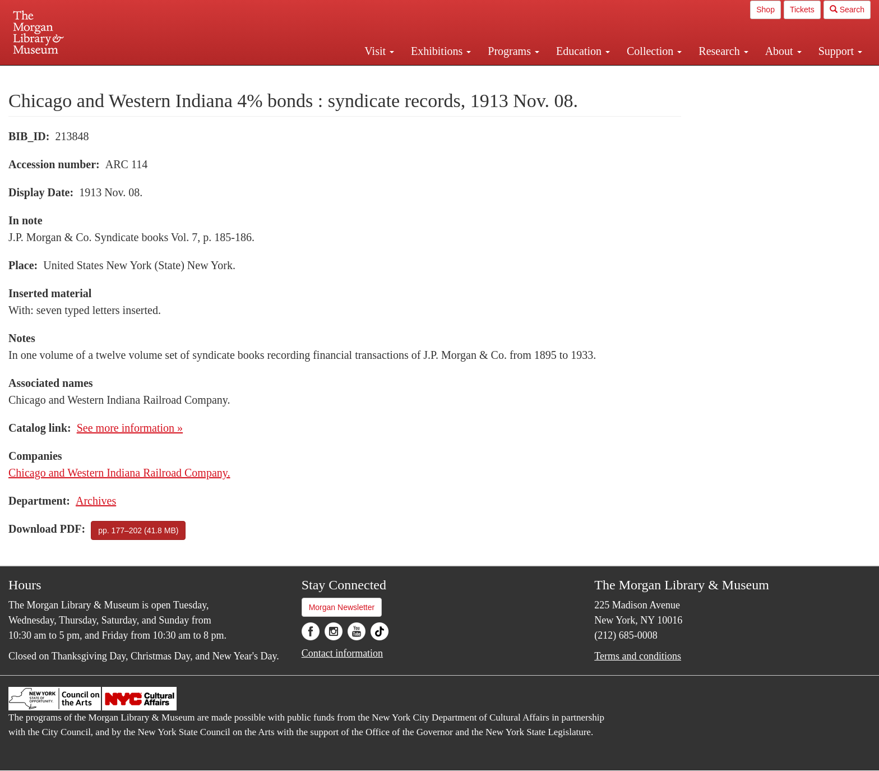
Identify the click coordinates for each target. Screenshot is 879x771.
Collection (654, 51)
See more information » (130, 428)
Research (723, 51)
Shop (765, 9)
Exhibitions (441, 51)
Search (847, 9)
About (783, 51)
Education (583, 51)
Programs (513, 51)
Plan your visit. (306, 75)
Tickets (802, 9)
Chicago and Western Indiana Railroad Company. (119, 473)
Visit (379, 51)
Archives (96, 501)
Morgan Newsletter (342, 607)
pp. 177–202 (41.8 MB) (138, 530)
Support (840, 51)
